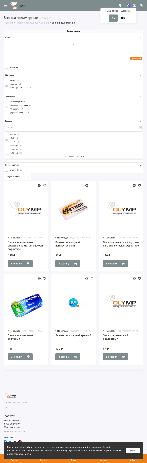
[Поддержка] (141, 5)
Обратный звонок (12, 427)
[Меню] (5, 5)
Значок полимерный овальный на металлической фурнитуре (25, 246)
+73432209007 (11, 420)
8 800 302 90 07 (12, 424)
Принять (133, 451)
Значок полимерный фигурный (20, 337)
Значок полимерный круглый (73, 335)
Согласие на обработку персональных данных (67, 450)
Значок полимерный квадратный (115, 337)
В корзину (20, 263)
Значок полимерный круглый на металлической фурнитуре (121, 244)
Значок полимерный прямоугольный (67, 244)
